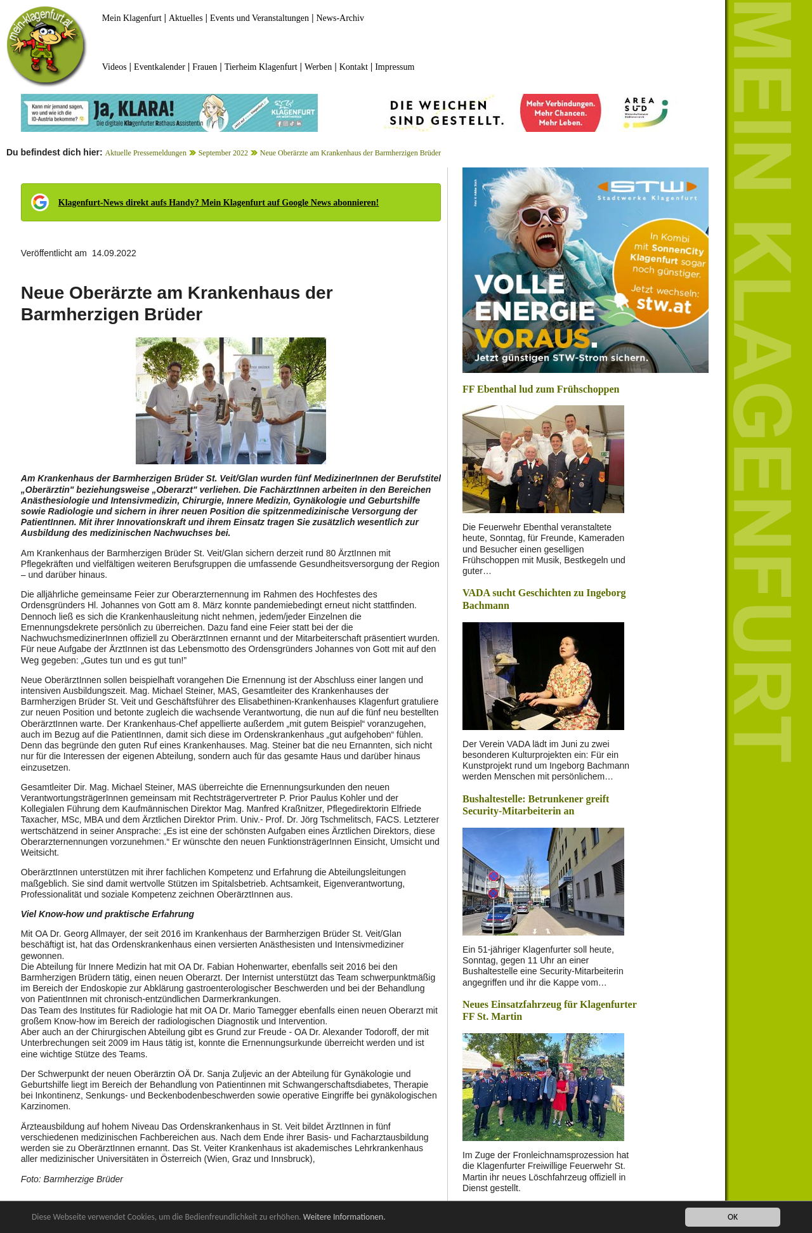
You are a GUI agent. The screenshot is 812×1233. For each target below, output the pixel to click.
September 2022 (223, 152)
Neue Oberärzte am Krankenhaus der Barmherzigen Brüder (350, 152)
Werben (318, 67)
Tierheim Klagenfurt (261, 67)
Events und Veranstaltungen (259, 18)
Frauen (204, 67)
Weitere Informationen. (344, 1217)
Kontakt (353, 67)
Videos (114, 67)
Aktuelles (186, 18)
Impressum (394, 67)
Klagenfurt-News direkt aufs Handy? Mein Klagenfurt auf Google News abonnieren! (218, 202)
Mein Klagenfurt (132, 18)
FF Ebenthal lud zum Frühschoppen (540, 389)
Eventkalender (159, 67)
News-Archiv (340, 18)
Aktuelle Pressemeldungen (146, 152)
